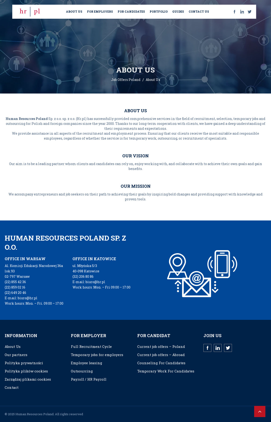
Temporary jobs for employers (97, 354)
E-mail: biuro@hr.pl (21, 298)
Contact (11, 387)
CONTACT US (199, 11)
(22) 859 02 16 (15, 287)
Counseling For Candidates (161, 363)
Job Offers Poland (126, 79)
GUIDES (178, 11)
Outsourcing (82, 371)
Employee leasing (86, 363)
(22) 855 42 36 (15, 282)
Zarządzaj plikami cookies (28, 379)
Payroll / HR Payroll (88, 379)
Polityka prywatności (24, 363)
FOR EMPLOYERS (100, 11)
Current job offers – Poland (161, 346)
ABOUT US (74, 11)
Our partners (16, 354)
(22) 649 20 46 (15, 292)
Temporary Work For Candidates (165, 371)
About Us (13, 346)
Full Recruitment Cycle (91, 346)
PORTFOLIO (159, 11)
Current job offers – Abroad (161, 354)
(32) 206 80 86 (83, 276)
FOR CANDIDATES (131, 11)
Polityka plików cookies (26, 371)
